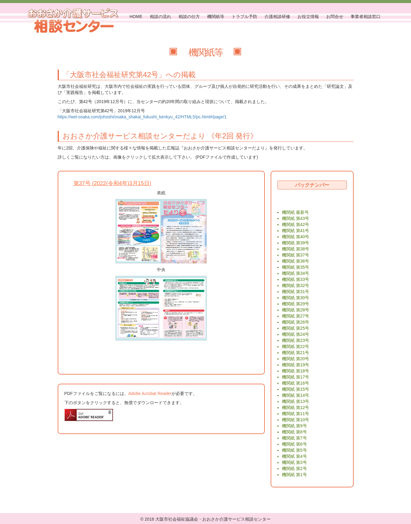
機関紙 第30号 (295, 297)
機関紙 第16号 (295, 383)
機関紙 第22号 (295, 346)
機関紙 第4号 (294, 456)
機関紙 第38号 (295, 248)
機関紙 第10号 (295, 419)
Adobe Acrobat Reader (150, 393)
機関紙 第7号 (294, 438)
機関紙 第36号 (295, 261)
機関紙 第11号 (295, 413)
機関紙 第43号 (295, 218)
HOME (136, 16)
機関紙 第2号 (294, 468)
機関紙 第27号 (295, 316)
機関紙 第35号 (295, 267)
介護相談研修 (277, 16)
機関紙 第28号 (295, 309)
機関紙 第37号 (295, 255)
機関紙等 (215, 16)
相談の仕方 (189, 16)
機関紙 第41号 (295, 230)
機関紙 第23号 (295, 340)
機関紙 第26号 (295, 322)
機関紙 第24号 (295, 334)
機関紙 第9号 (294, 425)
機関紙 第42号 (295, 224)
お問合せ (334, 16)
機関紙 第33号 (295, 279)
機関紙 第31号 (295, 291)
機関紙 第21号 (295, 352)
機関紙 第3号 (294, 462)
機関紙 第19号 (295, 364)
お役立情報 (308, 16)
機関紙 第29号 (295, 303)
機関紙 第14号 (295, 395)
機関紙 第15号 (295, 389)
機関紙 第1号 (294, 474)
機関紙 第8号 (294, 431)
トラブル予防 (244, 16)
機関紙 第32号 (295, 285)
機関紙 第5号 (294, 450)
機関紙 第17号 (295, 377)
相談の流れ (160, 16)
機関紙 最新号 (295, 212)
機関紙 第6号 (294, 444)
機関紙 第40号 (295, 236)
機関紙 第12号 (295, 407)
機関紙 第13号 (295, 401)
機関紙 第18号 (295, 370)
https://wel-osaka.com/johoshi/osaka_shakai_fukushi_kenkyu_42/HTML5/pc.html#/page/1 (142, 116)
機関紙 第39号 (295, 242)
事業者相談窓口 (365, 16)
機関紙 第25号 (295, 328)
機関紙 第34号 (295, 273)
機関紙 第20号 (295, 358)
